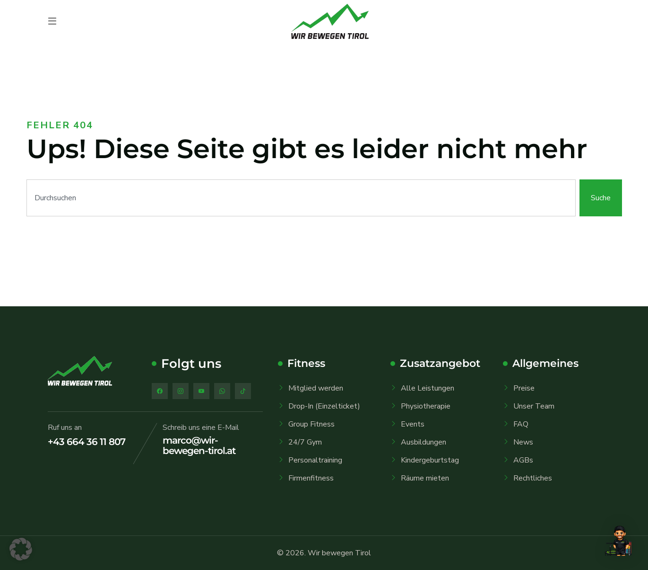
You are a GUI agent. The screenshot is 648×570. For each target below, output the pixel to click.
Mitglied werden (315, 388)
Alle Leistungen (427, 388)
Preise (524, 388)
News (523, 442)
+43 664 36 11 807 (86, 441)
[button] (21, 549)
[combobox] (301, 197)
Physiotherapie (425, 406)
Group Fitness (311, 424)
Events (412, 424)
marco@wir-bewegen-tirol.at (199, 445)
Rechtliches (532, 478)
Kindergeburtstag (430, 460)
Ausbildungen (423, 442)
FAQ (520, 424)
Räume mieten (425, 478)
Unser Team (533, 406)
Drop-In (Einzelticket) (324, 406)
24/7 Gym (305, 442)
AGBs (523, 460)
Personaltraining (315, 460)
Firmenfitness (311, 478)
